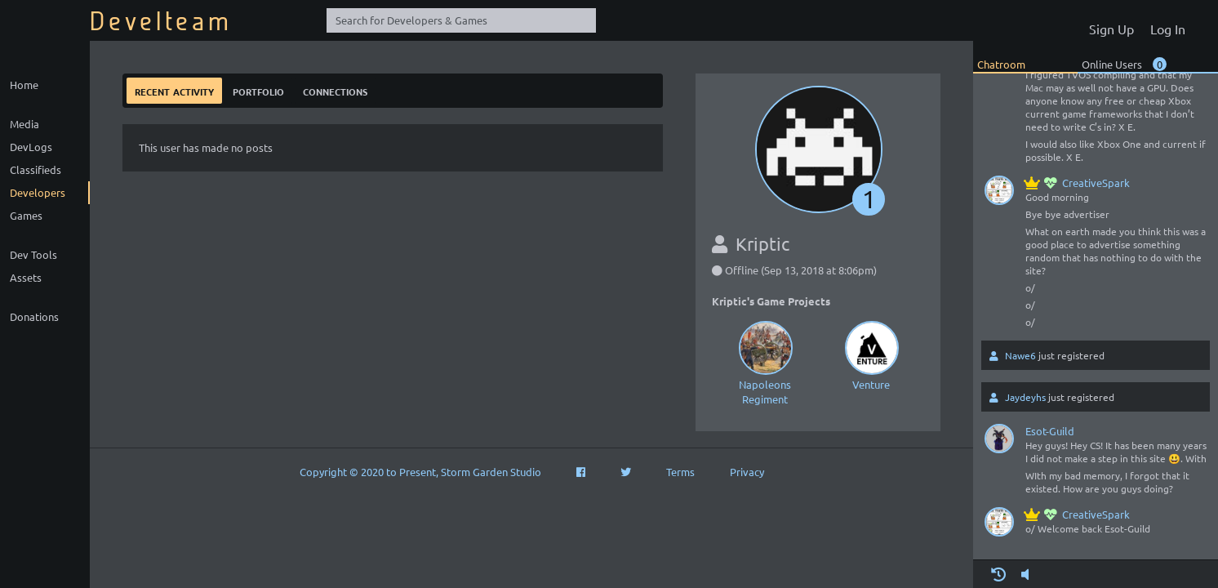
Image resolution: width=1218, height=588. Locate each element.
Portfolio (258, 90)
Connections (335, 90)
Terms (680, 472)
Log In (1167, 28)
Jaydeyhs (1025, 396)
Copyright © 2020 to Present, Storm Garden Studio (420, 472)
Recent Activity (174, 90)
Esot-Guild (1049, 431)
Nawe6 (1020, 355)
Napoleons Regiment (765, 361)
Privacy (747, 472)
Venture (871, 354)
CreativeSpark (1077, 182)
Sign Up (1111, 28)
